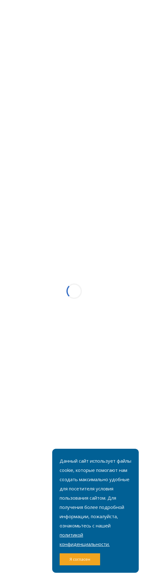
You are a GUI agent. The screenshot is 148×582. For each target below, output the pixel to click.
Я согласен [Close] (80, 559)
